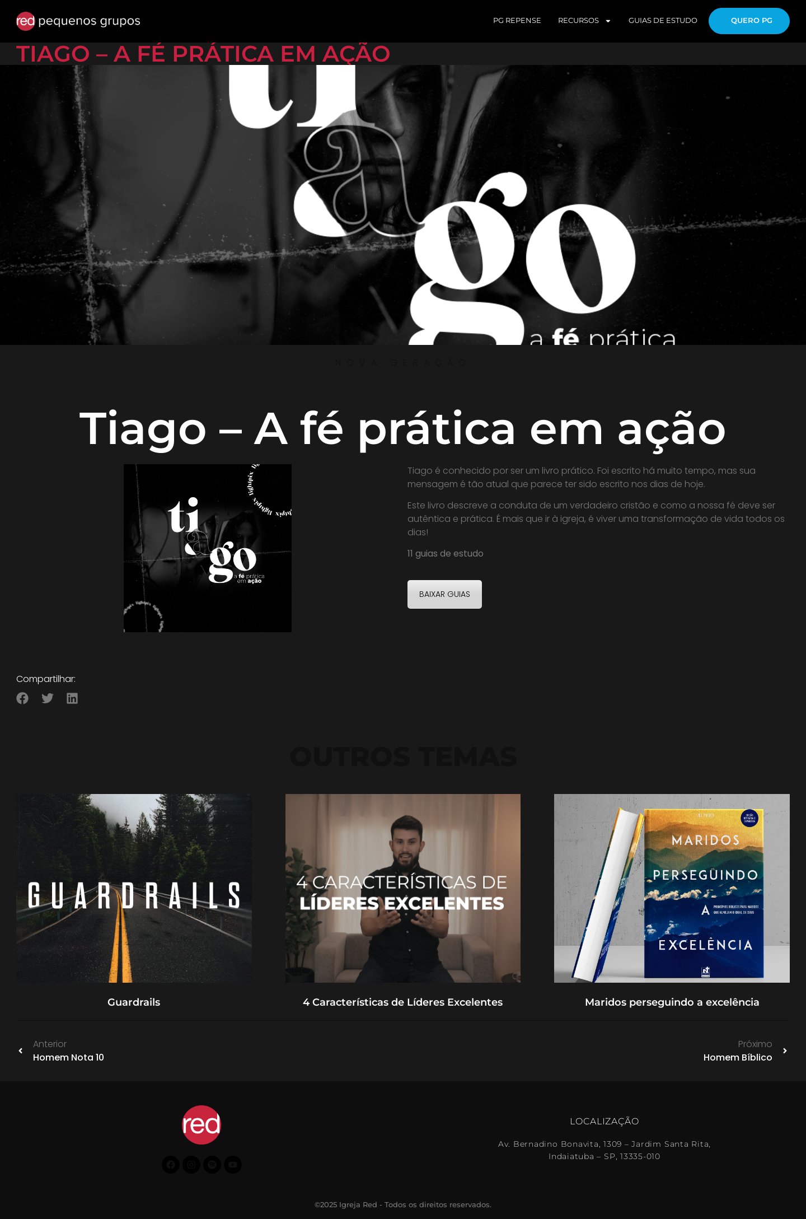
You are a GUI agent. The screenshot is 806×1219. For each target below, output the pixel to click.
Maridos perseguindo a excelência (672, 1002)
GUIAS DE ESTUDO (663, 20)
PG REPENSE (517, 20)
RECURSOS (585, 21)
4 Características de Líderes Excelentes (403, 1002)
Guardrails (133, 1002)
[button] (22, 698)
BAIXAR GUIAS (444, 594)
